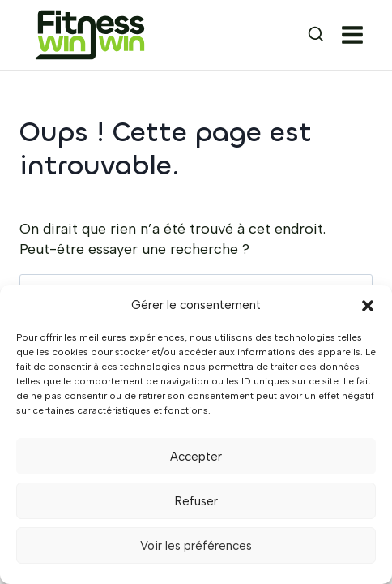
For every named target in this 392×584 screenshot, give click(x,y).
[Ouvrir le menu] (356, 35)
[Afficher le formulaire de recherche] (301, 35)
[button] (368, 306)
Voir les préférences (196, 546)
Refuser (196, 501)
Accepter (196, 456)
